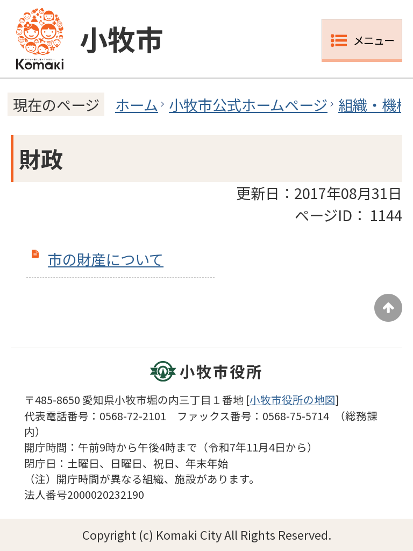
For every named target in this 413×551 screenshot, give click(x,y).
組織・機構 (374, 104)
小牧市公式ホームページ (248, 104)
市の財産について (105, 259)
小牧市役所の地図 (293, 399)
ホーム (136, 104)
